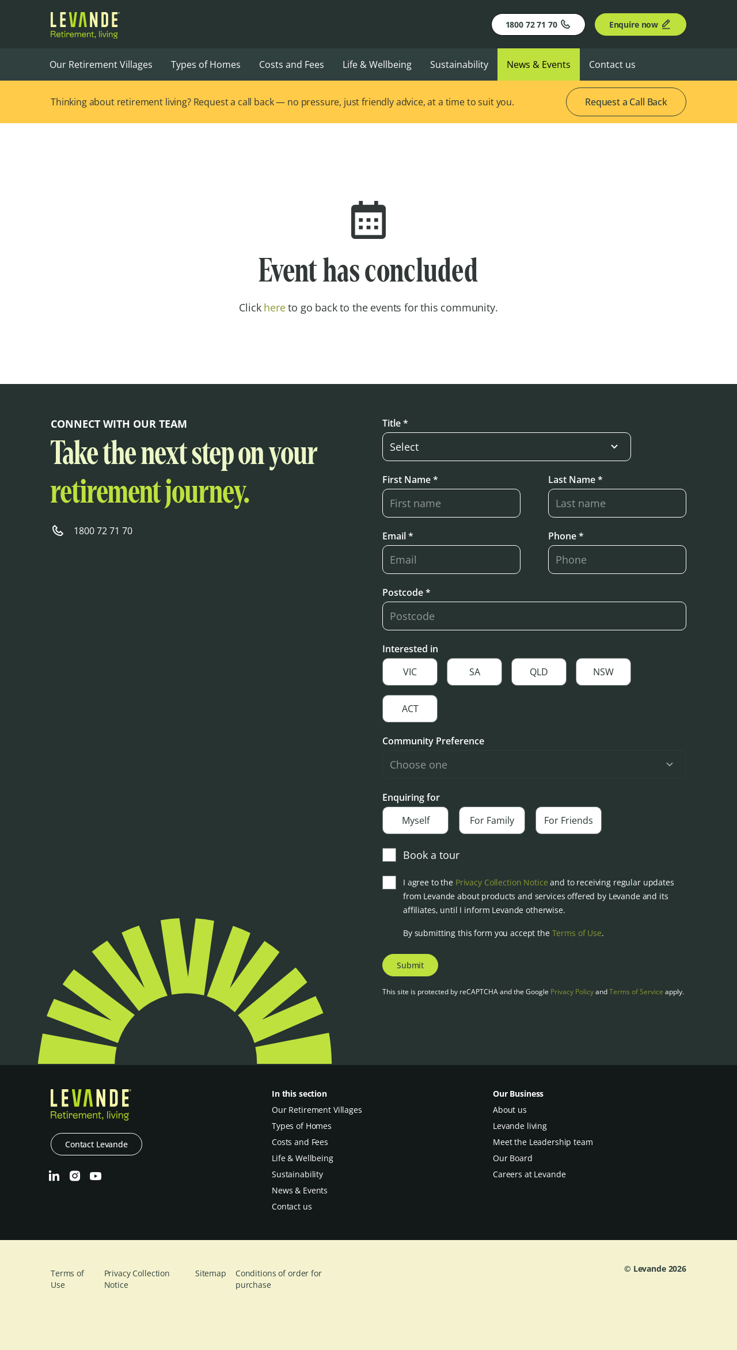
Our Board (513, 1158)
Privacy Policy (572, 992)
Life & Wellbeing (377, 64)
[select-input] (506, 446)
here (274, 307)
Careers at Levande (529, 1174)
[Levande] (85, 35)
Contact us (612, 64)
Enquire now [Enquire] (640, 24)
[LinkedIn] (54, 1176)
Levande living (520, 1125)
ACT (410, 708)
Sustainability (459, 64)
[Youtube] (95, 1176)
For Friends (568, 820)
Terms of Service (636, 992)
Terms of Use (577, 932)
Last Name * (575, 479)
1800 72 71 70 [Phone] (538, 24)
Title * (395, 423)
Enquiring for (411, 797)
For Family (492, 820)
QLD (539, 672)
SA (474, 672)
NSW (603, 672)
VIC (410, 672)
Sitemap (210, 1273)
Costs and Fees (291, 64)
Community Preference (433, 741)
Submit (410, 965)
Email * (397, 536)
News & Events (539, 64)
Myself (416, 820)
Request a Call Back (626, 102)
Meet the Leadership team (543, 1141)
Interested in (410, 648)
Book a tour (420, 855)
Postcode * (406, 592)
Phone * (566, 536)
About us (510, 1109)
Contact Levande (96, 1144)
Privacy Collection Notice (501, 882)
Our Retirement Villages (101, 64)
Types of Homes (206, 64)
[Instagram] (74, 1176)
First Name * (410, 479)
